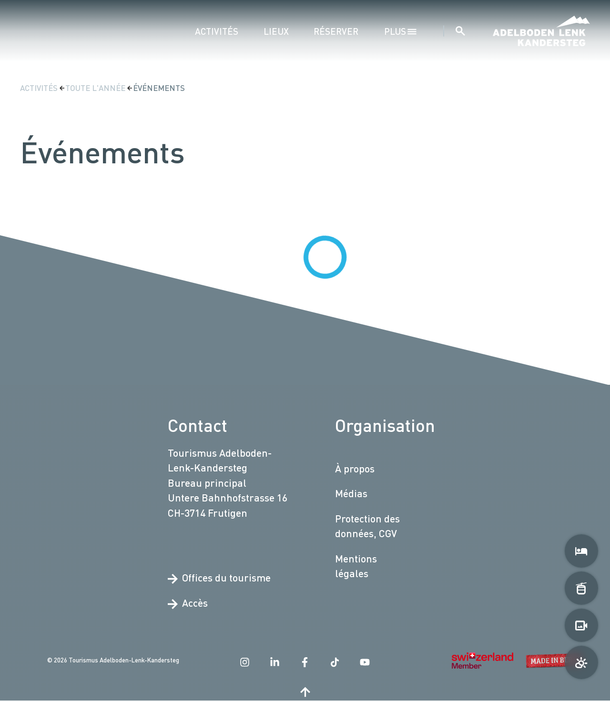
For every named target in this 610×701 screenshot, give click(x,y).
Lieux (276, 31)
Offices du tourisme (219, 578)
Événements (159, 88)
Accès (188, 603)
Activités (216, 31)
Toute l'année (96, 88)
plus (400, 31)
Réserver (336, 31)
